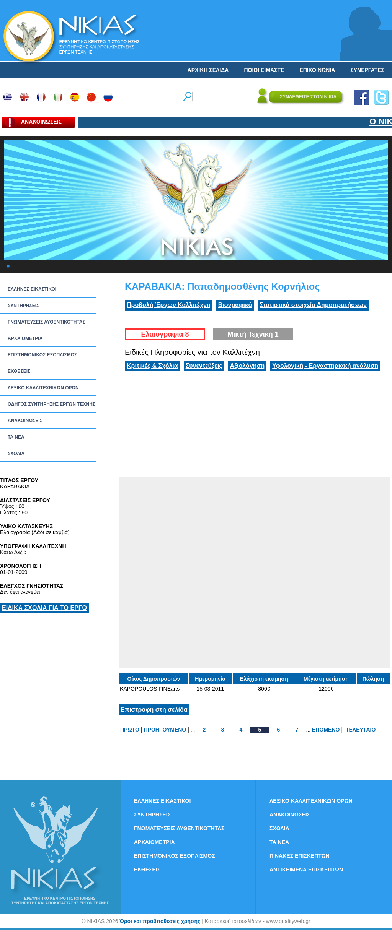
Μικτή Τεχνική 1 (253, 334)
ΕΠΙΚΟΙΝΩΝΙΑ (317, 70)
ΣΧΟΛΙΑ (16, 453)
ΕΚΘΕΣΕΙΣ (19, 371)
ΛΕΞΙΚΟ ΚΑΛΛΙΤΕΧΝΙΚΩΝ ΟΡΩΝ (43, 387)
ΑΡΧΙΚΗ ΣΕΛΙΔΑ (208, 70)
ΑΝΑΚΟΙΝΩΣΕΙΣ (25, 420)
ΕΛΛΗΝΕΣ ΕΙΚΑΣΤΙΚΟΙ (32, 289)
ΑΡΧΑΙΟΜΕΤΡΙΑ (25, 338)
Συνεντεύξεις (204, 366)
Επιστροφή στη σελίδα (154, 709)
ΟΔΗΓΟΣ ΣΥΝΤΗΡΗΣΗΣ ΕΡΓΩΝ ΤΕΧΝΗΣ (51, 404)
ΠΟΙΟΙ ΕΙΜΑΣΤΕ (264, 70)
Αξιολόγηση (247, 366)
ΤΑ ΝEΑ (16, 437)
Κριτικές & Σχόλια (152, 366)
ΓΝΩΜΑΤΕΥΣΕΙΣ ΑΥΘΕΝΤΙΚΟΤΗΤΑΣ (46, 322)
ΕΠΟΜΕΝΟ (326, 730)
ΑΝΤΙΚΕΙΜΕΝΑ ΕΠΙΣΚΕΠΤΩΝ (306, 870)
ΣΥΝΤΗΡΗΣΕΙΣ (23, 305)
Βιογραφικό (235, 305)
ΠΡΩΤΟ (129, 730)
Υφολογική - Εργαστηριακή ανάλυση (325, 366)
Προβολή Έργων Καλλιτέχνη (169, 305)
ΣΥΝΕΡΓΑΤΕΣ (367, 70)
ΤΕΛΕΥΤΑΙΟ (361, 730)
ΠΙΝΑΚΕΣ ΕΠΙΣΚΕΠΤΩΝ (300, 856)
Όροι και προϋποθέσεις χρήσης (159, 921)
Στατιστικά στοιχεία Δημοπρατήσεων (313, 305)
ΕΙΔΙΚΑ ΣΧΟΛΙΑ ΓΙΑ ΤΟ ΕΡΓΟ (44, 608)
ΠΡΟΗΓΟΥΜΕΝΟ (165, 730)
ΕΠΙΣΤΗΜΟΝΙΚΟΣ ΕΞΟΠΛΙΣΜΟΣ (42, 355)
